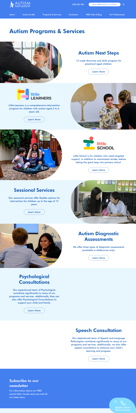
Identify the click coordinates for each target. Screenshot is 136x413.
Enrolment (73, 14)
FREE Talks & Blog (94, 14)
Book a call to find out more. (123, 408)
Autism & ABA (29, 14)
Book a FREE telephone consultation (104, 4)
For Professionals (117, 14)
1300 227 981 (78, 4)
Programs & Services (52, 14)
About (12, 14)
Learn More (98, 71)
